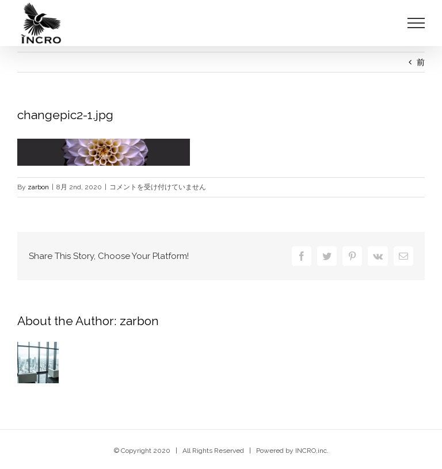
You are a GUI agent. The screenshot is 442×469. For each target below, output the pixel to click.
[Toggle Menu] (416, 23)
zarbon (38, 187)
